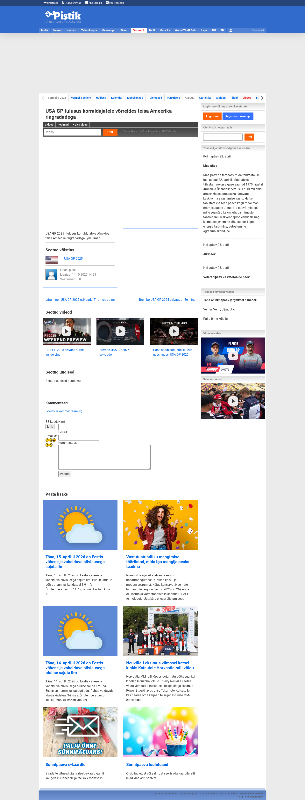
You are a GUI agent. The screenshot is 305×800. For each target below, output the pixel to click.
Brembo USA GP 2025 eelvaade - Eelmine (167, 300)
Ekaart (124, 30)
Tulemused (155, 97)
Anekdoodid (93, 2)
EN (222, 30)
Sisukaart (258, 30)
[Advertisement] (152, 63)
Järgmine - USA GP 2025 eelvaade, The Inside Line (80, 300)
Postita (65, 474)
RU (214, 30)
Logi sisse (212, 116)
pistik (72, 270)
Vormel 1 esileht (81, 97)
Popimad (63, 124)
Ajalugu (221, 97)
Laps (204, 30)
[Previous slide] (43, 97)
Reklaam (258, 797)
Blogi (240, 797)
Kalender (116, 97)
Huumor (71, 30)
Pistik (44, 30)
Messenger (109, 30)
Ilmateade (51, 2)
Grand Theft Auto (185, 30)
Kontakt (249, 797)
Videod (247, 97)
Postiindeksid (115, 2)
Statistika (205, 97)
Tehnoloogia (89, 30)
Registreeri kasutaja (238, 116)
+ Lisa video (80, 124)
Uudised (101, 97)
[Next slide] (262, 97)
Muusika (165, 30)
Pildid (234, 97)
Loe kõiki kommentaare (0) (64, 411)
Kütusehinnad (71, 2)
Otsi (110, 132)
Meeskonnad (135, 97)
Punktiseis (173, 97)
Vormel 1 (138, 30)
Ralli (152, 30)
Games (57, 30)
